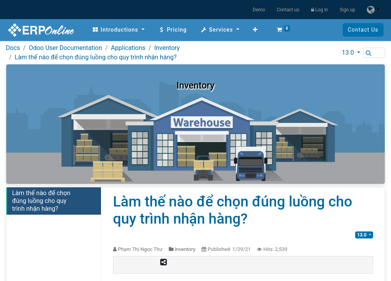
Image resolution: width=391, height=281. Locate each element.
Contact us (288, 9)
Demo (259, 9)
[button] (253, 30)
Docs (13, 48)
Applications (128, 48)
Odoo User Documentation (65, 48)
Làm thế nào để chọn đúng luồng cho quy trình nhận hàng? (96, 57)
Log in (319, 9)
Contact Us (364, 30)
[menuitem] (116, 30)
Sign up (347, 9)
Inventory (167, 48)
